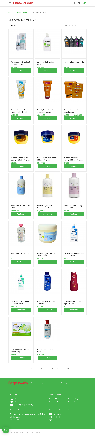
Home (10, 12)
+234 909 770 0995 (21, 402)
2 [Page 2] (31, 368)
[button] (5, 430)
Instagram (57, 414)
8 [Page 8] (62, 368)
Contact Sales (54, 399)
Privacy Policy (73, 402)
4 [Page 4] (41, 368)
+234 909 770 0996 (21, 399)
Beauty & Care (22, 12)
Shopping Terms (55, 402)
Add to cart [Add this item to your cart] (21, 70)
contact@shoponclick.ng (23, 405)
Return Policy (73, 399)
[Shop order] (79, 25)
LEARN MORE (14, 420)
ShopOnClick (24, 432)
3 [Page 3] (36, 368)
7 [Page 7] (57, 368)
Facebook (56, 417)
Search (74, 3)
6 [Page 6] (52, 368)
